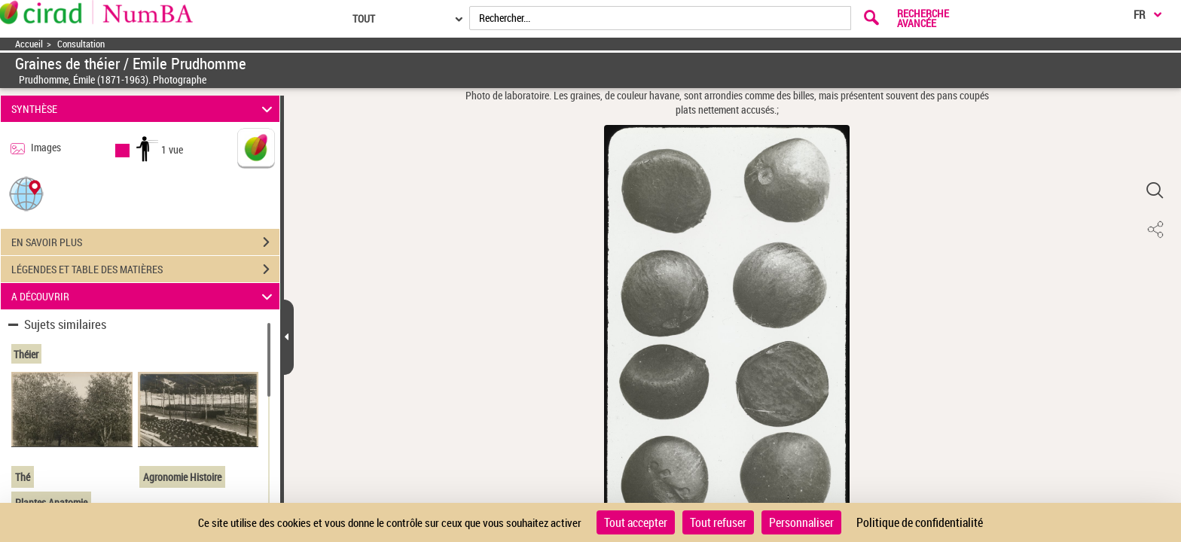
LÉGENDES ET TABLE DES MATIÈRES (145, 269)
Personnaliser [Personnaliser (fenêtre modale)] (801, 522)
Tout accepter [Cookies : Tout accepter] (635, 522)
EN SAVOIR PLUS (145, 242)
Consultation (81, 44)
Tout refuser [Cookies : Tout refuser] (718, 522)
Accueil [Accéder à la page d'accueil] (29, 44)
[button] (26, 193)
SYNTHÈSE (144, 109)
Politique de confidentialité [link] (919, 522)
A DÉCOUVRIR (144, 296)
